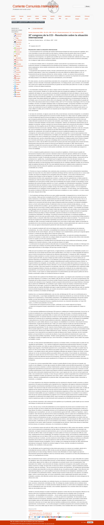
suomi (86, 18)
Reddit (17, 80)
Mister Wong (19, 60)
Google (18, 92)
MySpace (18, 96)
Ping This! (18, 44)
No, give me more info (49, 523)
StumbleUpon (19, 66)
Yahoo (17, 74)
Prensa (42, 22)
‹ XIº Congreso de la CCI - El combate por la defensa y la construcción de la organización (40, 514)
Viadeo (18, 70)
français (21, 16)
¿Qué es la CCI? (23, 22)
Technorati (18, 52)
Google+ (18, 78)
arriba (58, 514)
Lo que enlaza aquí (38, 28)
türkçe (60, 16)
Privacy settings (52, 519)
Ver (29, 28)
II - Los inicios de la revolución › (81, 513)
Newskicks (18, 42)
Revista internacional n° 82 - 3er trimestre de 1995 (70, 32)
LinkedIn (18, 94)
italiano (37, 16)
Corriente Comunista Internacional (35, 6)
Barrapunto (19, 34)
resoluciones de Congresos (36, 510)
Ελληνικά (87, 16)
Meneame (18, 58)
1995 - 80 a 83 (52, 32)
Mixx (17, 62)
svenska (44, 16)
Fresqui (18, 46)
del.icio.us (18, 36)
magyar (77, 18)
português (77, 16)
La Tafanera (19, 40)
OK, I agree (83, 522)
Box (17, 86)
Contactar (14, 22)
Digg (17, 38)
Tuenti (17, 68)
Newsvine (18, 64)
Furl (17, 56)
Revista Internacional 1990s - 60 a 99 (38, 32)
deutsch (29, 16)
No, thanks (90, 522)
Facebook (18, 90)
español (52, 16)
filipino (52, 18)
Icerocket (18, 72)
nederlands (67, 16)
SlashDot (18, 82)
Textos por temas (34, 22)
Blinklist (18, 54)
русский (13, 18)
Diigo (17, 88)
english (13, 16)
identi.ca (18, 76)
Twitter (17, 84)
